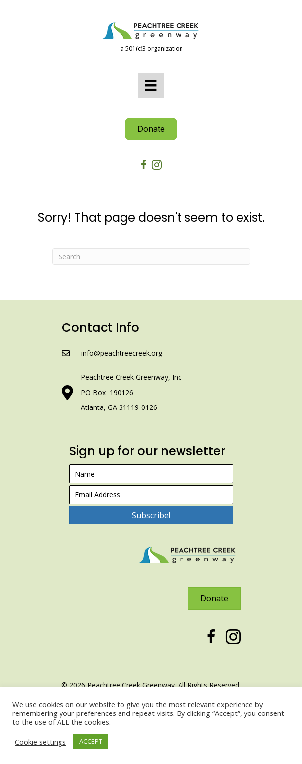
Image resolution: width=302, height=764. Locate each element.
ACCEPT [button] (90, 741)
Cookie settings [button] (40, 741)
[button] (151, 515)
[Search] (151, 256)
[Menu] (150, 85)
